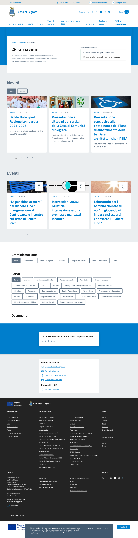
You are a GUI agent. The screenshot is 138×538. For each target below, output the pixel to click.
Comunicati (105, 420)
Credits (12, 516)
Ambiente (90, 23)
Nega (106, 528)
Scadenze (105, 427)
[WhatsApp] (87, 11)
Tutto (11, 91)
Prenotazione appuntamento (48, 481)
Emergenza (42, 464)
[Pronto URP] (79, 2)
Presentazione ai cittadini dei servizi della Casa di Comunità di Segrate (68, 123)
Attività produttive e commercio (48, 433)
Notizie (22, 91)
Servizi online (74, 449)
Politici (9, 430)
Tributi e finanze (75, 458)
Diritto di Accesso (44, 451)
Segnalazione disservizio (46, 484)
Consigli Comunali (107, 430)
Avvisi (104, 424)
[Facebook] (91, 11)
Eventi (12, 197)
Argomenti (21, 42)
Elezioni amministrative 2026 (70, 22)
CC (8, 516)
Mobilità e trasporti (76, 420)
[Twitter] (96, 11)
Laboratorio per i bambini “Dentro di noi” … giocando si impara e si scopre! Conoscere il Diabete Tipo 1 (109, 212)
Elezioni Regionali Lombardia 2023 (49, 461)
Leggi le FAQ (42, 478)
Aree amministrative (13, 420)
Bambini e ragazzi (103, 22)
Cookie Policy (74, 484)
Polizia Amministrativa (77, 427)
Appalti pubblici (43, 430)
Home (14, 42)
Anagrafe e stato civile (46, 426)
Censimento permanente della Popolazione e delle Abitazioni (53, 440)
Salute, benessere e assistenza (79, 436)
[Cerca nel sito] (126, 12)
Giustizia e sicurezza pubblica (48, 467)
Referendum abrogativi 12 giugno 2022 (82, 433)
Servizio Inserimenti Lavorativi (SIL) (81, 446)
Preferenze (90, 528)
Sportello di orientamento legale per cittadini (84, 455)
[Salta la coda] (62, 2)
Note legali (73, 487)
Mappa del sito (19, 516)
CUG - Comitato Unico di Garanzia (49, 445)
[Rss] (108, 11)
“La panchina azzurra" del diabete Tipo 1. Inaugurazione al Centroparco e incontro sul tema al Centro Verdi (26, 212)
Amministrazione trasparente (79, 478)
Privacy (72, 481)
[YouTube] (100, 11)
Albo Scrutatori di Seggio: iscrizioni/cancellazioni (46, 418)
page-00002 (74, 442)
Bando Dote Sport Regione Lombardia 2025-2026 (24, 121)
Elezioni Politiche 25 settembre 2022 (50, 458)
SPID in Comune (75, 452)
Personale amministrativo (15, 433)
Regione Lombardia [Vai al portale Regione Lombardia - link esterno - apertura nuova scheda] (15, 2)
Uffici (8, 424)
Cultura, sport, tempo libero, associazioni (51, 448)
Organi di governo (12, 417)
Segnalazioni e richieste (77, 439)
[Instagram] (104, 11)
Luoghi (104, 443)
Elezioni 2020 (74, 464)
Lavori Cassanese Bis (76, 417)
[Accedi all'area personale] (119, 2)
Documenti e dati (12, 436)
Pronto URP (12, 506)
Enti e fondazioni (12, 427)
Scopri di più (124, 527)
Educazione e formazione (46, 455)
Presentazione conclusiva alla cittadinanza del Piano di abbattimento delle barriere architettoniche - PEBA (110, 128)
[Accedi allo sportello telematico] (98, 2)
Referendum (74, 430)
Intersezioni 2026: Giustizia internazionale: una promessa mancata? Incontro (66, 210)
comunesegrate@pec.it (14, 502)
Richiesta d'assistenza (46, 487)
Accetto (100, 528)
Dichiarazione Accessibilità (78, 491)
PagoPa (72, 424)
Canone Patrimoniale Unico (47, 436)
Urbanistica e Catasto (76, 461)
